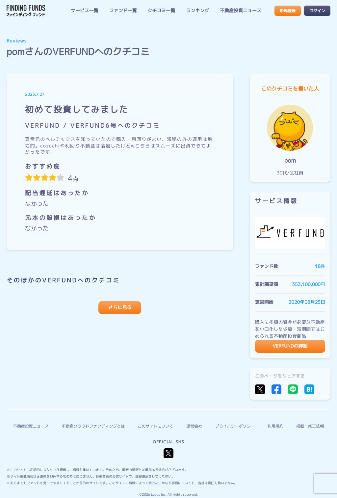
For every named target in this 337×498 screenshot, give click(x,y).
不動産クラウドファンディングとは (93, 426)
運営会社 (194, 426)
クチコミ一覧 (161, 11)
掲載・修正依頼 (310, 426)
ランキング (197, 11)
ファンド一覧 (123, 11)
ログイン (317, 10)
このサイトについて (155, 426)
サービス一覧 (84, 11)
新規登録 (288, 10)
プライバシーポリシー (234, 426)
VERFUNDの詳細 (290, 346)
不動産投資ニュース (240, 11)
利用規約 (275, 426)
